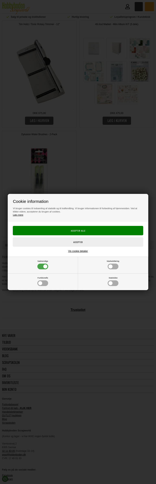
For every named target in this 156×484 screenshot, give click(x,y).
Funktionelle (42, 281)
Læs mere (18, 215)
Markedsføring (113, 264)
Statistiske (113, 281)
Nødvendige (42, 264)
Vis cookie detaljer (78, 251)
